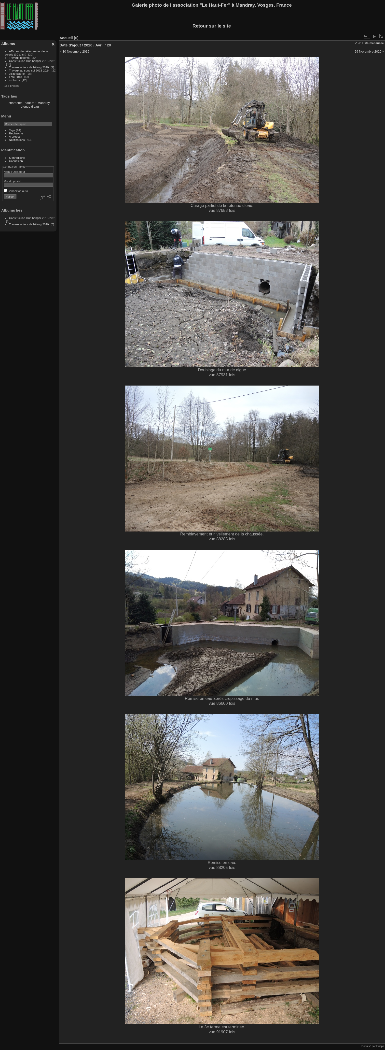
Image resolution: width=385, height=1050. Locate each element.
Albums (8, 44)
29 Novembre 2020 (368, 51)
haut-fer (30, 103)
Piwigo (380, 1046)
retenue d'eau (29, 106)
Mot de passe (12, 181)
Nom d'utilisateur (14, 171)
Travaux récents (19, 57)
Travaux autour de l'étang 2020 (29, 67)
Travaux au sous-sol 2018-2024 (29, 70)
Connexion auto (16, 190)
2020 (88, 45)
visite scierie (17, 73)
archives (14, 80)
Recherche (16, 133)
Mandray (44, 103)
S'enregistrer (17, 157)
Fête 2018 (15, 76)
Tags (12, 130)
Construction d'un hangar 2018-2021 (32, 60)
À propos (15, 136)
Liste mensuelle (373, 43)
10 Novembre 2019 (76, 51)
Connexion (16, 160)
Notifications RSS (20, 139)
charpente (16, 103)
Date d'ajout (70, 45)
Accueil (66, 38)
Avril (100, 45)
